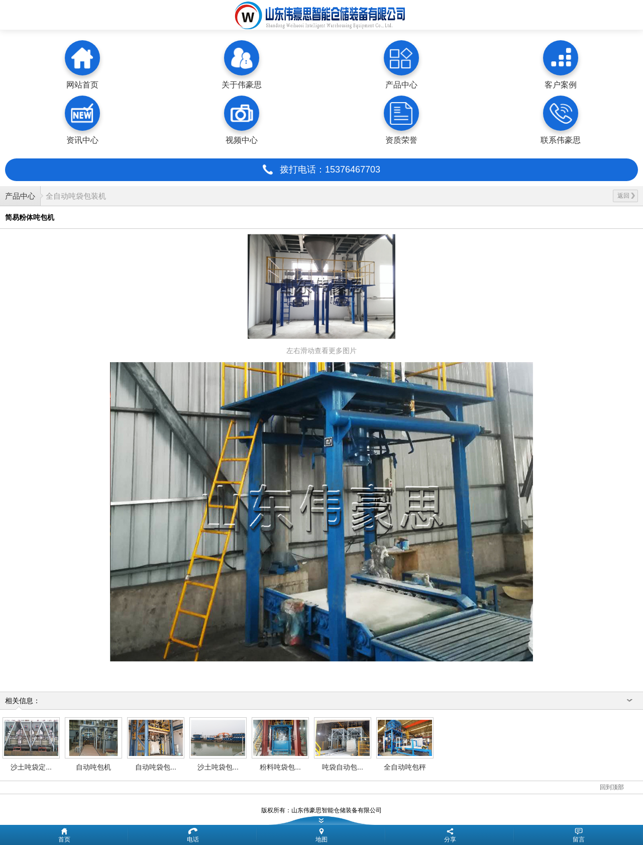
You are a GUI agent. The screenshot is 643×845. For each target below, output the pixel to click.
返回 (626, 195)
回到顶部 (612, 787)
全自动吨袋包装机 (76, 196)
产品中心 (20, 196)
